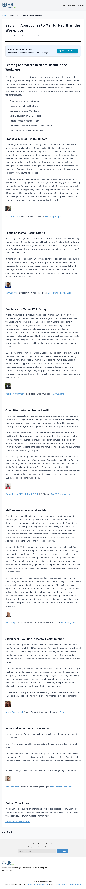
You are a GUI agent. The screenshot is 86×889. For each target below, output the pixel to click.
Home (62, 5)
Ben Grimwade (12, 787)
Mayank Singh (12, 293)
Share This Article (67, 51)
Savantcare (58, 394)
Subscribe (62, 851)
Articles (81, 5)
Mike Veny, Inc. (68, 622)
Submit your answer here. (17, 821)
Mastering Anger (53, 216)
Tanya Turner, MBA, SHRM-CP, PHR (22, 494)
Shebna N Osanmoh (14, 394)
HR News (71, 5)
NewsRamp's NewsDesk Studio (38, 884)
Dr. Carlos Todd (12, 216)
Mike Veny (10, 622)
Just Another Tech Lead (61, 787)
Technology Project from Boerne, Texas (68, 884)
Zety (61, 712)
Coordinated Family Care (59, 293)
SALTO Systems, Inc (60, 494)
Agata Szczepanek (14, 712)
